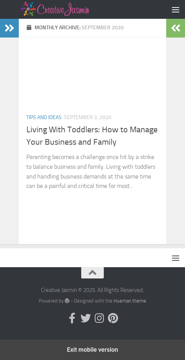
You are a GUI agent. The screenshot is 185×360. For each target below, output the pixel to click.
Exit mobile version (92, 349)
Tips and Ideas (44, 117)
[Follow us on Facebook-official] (72, 318)
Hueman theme (130, 301)
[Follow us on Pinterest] (113, 318)
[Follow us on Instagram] (99, 318)
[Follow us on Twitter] (85, 318)
